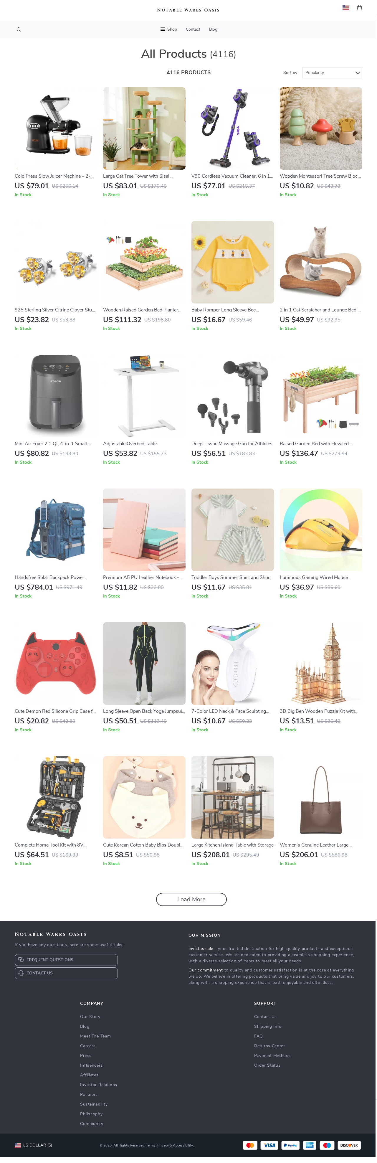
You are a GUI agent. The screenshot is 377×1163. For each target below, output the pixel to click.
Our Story (90, 1023)
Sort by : (291, 79)
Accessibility (183, 1151)
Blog (213, 29)
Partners (89, 1100)
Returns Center (269, 1052)
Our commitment (205, 976)
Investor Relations (98, 1091)
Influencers (91, 1071)
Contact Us (265, 1023)
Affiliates (89, 1081)
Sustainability (94, 1110)
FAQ (258, 1042)
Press (86, 1062)
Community (91, 1130)
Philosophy (91, 1120)
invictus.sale (200, 955)
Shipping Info (268, 1032)
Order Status (267, 1071)
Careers (87, 1052)
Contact (193, 29)
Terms (151, 1151)
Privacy (163, 1151)
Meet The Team (95, 1042)
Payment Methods (272, 1062)
